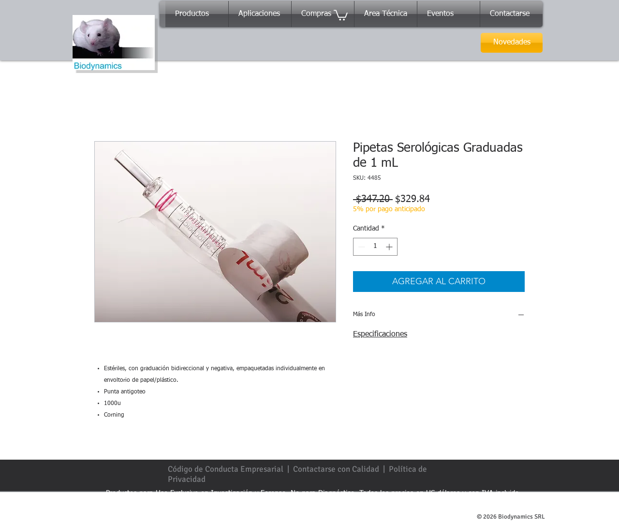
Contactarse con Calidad (336, 469)
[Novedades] (512, 43)
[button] (341, 14)
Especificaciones (380, 334)
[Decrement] (360, 246)
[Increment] (390, 246)
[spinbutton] (375, 246)
